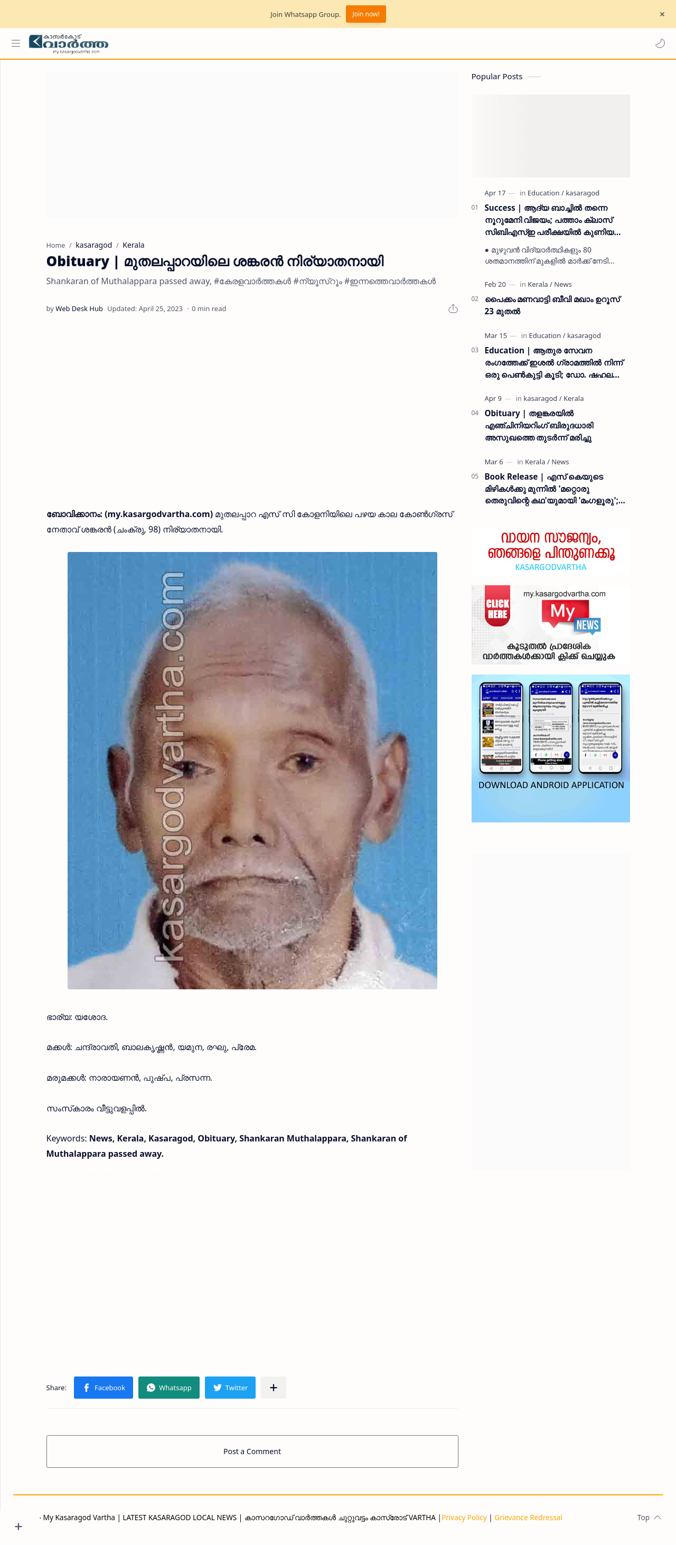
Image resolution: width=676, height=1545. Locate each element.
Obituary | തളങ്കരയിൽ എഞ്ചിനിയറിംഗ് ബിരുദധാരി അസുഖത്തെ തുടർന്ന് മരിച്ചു (558, 430)
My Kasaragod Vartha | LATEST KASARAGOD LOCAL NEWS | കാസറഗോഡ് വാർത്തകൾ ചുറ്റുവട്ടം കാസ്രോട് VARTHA (279, 1523)
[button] (657, 43)
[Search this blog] (219, 43)
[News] (583, 289)
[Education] (565, 198)
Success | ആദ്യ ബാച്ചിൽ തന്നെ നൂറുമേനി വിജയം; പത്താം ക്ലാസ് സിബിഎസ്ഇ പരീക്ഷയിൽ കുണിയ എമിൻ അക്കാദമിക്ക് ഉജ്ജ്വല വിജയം (571, 225)
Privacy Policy (504, 1523)
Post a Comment (272, 1457)
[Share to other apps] (293, 1393)
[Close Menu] (659, 14)
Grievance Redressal (568, 1523)
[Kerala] (560, 289)
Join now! (365, 14)
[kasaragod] (602, 198)
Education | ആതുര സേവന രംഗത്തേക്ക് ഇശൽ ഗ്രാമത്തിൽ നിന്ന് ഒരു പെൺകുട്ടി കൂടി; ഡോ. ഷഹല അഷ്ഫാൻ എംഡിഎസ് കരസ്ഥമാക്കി (573, 368)
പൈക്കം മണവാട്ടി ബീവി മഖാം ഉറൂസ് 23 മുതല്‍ (572, 310)
